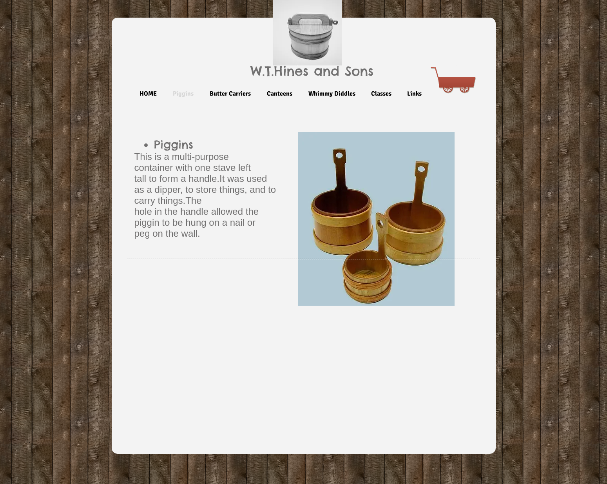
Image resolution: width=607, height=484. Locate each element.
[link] (456, 67)
